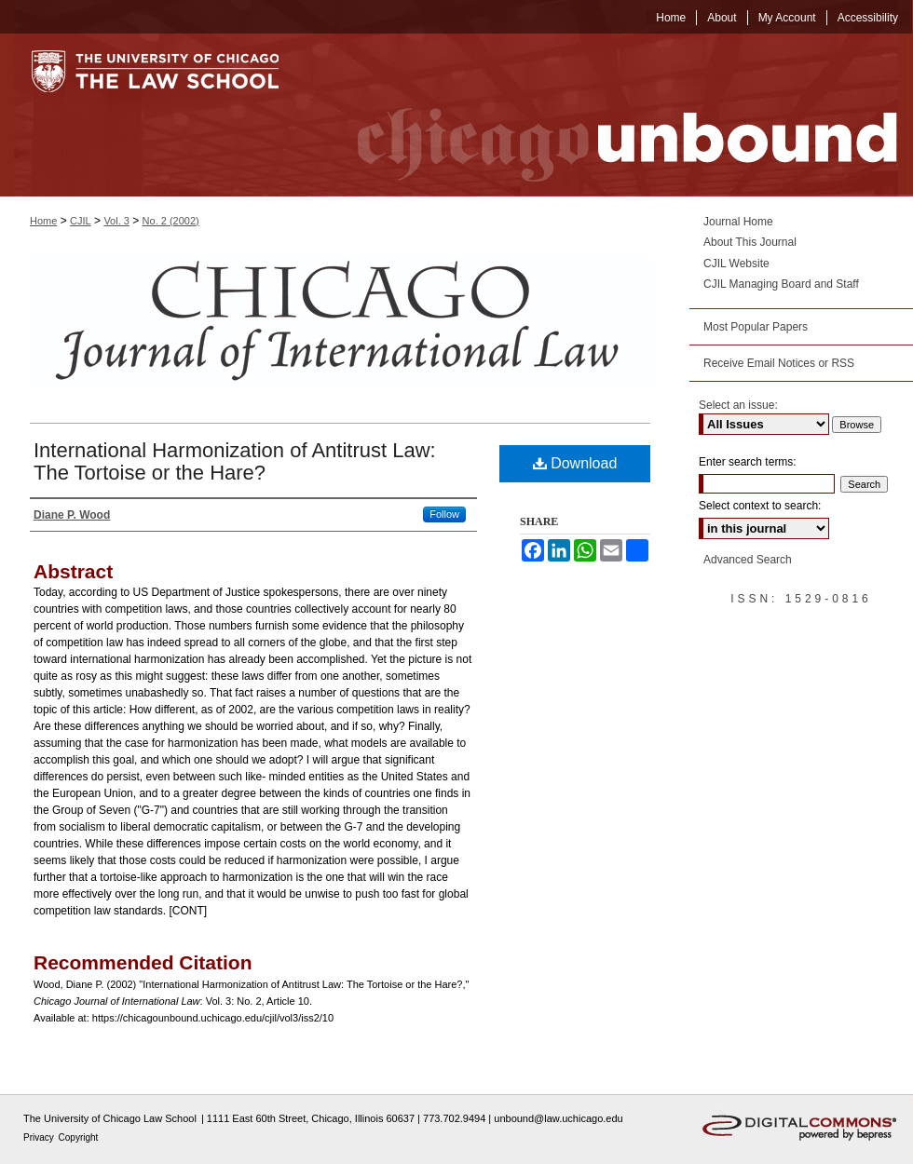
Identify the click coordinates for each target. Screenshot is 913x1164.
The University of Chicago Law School (110, 1118)
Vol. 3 (116, 220)
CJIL (80, 220)
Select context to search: (760, 505)
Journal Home (738, 221)
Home (43, 220)
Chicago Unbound (610, 115)
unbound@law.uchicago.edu (558, 1118)
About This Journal (750, 242)
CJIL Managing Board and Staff (781, 284)
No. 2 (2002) (171, 220)
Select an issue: (738, 405)
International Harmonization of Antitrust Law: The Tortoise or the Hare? (235, 461)
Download (575, 463)
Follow (444, 514)
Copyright (79, 1137)
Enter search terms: (748, 461)
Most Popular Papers (755, 326)
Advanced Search (747, 559)
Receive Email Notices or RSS (778, 363)
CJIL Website (736, 263)
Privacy (40, 1137)
